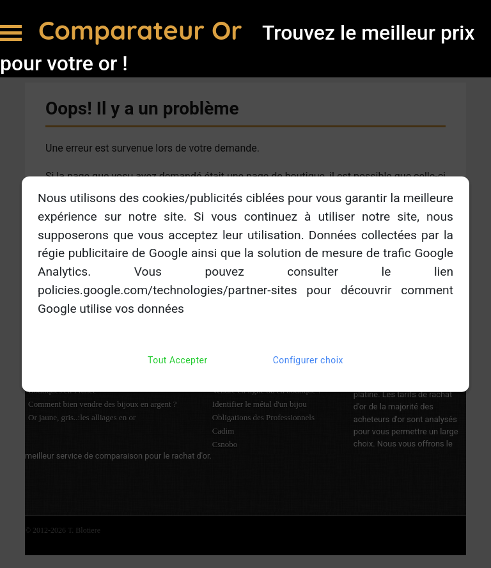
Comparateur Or (143, 30)
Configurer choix (308, 359)
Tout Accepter (178, 359)
